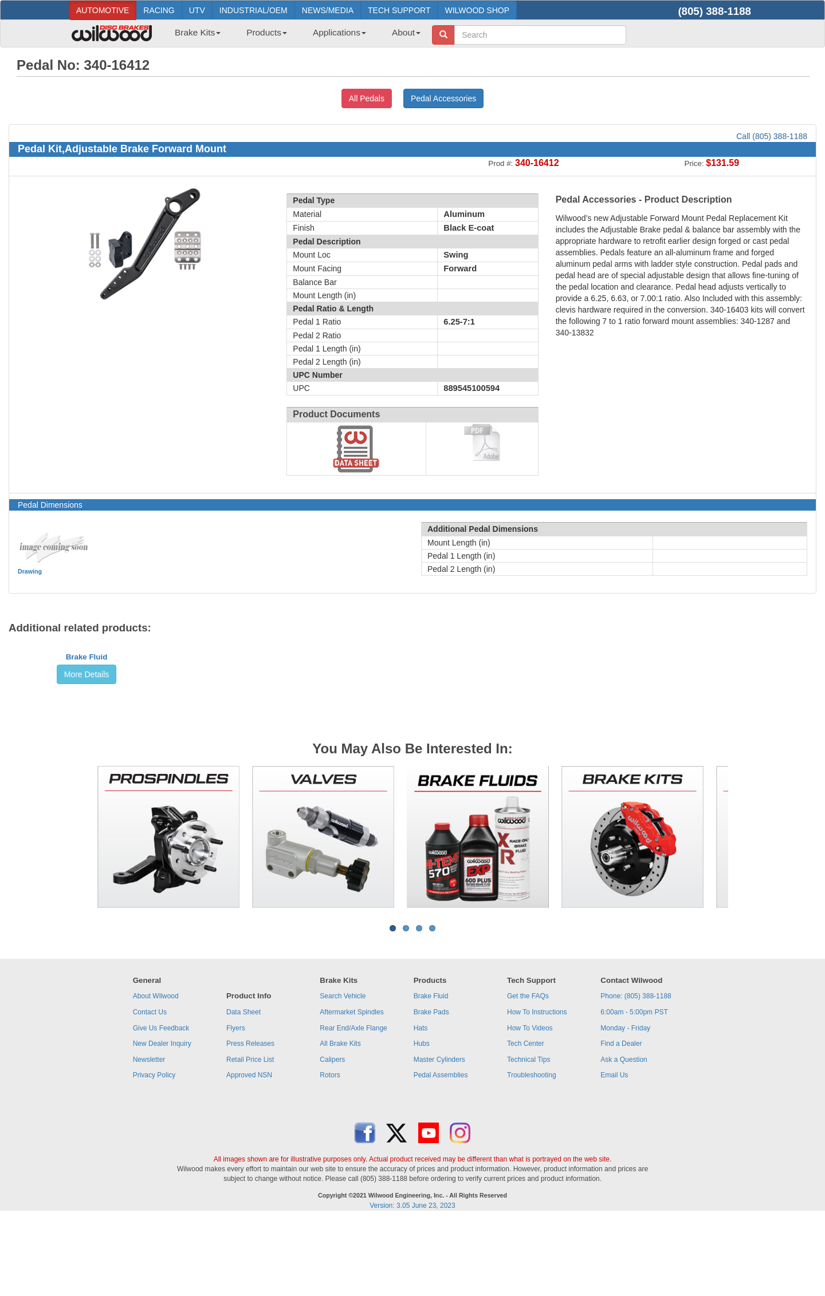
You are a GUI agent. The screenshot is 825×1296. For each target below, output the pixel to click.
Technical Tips (528, 1136)
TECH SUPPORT (399, 10)
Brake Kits (198, 32)
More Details (86, 760)
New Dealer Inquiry (162, 1120)
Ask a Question (623, 1136)
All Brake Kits (340, 1120)
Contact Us (150, 1089)
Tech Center (525, 1120)
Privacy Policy (154, 1152)
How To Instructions (537, 1089)
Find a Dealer (621, 1120)
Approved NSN (249, 1152)
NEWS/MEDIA (327, 10)
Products (266, 32)
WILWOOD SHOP (477, 10)
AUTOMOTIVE (102, 10)
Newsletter (149, 1136)
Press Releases (250, 1120)
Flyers (235, 1105)
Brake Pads (431, 1089)
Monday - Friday (625, 1105)
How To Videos (530, 1105)
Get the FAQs (528, 1073)
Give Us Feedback (161, 1105)
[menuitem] (193, 36)
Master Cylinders (439, 1136)
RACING (158, 10)
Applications (339, 32)
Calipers (332, 1136)
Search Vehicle (343, 1073)
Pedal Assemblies (441, 1152)
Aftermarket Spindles (351, 1089)
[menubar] (293, 36)
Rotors (330, 1152)
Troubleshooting (531, 1152)
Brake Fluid (87, 742)
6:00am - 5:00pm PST (633, 1089)
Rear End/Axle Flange (353, 1105)
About (406, 32)
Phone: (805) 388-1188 (635, 1073)
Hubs (422, 1120)
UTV (197, 10)
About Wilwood (156, 1073)
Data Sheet (243, 1089)
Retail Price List (250, 1136)
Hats (421, 1105)
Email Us (614, 1152)
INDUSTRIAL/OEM (253, 10)
